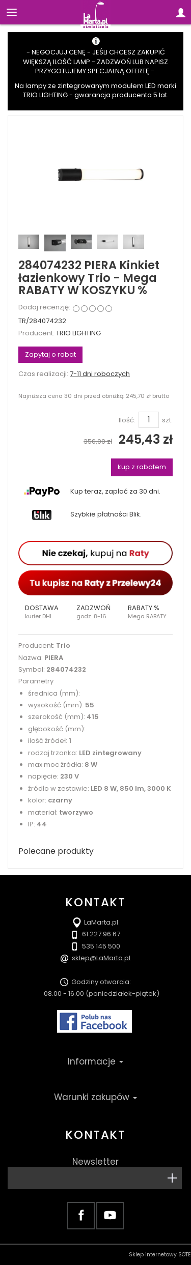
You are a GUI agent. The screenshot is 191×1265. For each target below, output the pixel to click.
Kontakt (95, 1135)
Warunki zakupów (95, 1097)
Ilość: (127, 420)
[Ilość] (149, 420)
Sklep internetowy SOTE (160, 1254)
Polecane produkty (56, 851)
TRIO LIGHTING (78, 333)
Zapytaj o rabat (50, 354)
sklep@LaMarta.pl (101, 958)
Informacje (95, 1061)
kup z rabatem (142, 467)
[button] (44, 612)
